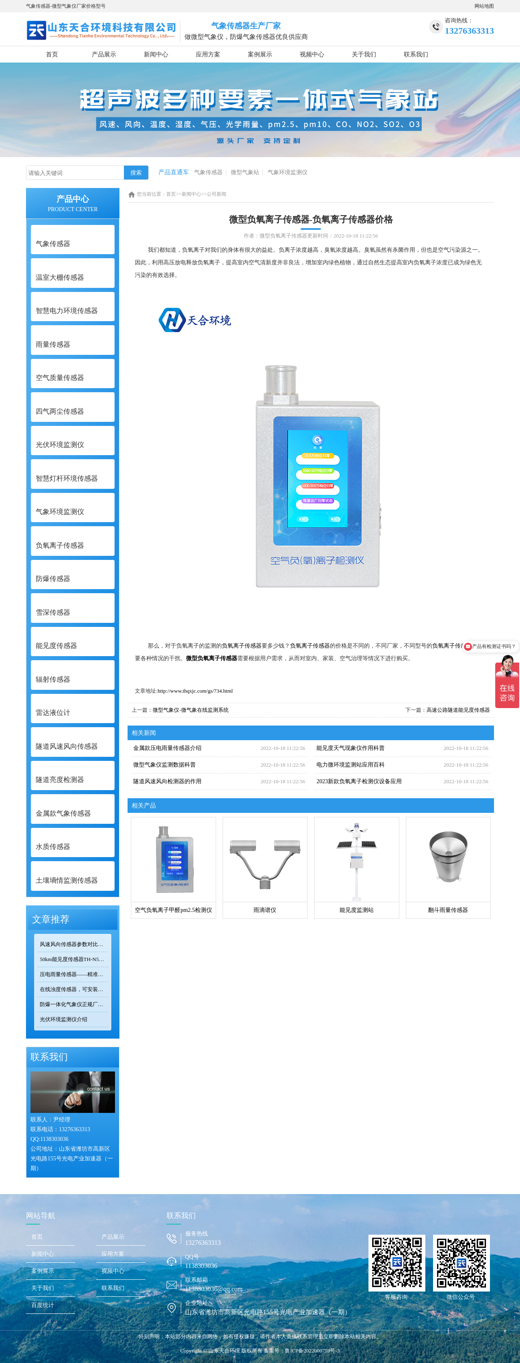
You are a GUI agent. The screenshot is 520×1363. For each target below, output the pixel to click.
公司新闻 (216, 194)
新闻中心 (156, 54)
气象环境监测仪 (288, 172)
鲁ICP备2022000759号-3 (312, 1351)
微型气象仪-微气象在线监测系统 (190, 710)
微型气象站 (245, 172)
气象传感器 (208, 172)
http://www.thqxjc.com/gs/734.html (195, 691)
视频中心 (312, 54)
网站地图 (484, 6)
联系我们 (416, 54)
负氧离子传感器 (242, 646)
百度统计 (42, 1305)
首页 (52, 54)
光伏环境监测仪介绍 (63, 1019)
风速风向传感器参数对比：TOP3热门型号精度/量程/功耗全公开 (74, 944)
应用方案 (208, 54)
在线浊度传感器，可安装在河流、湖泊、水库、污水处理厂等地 (74, 989)
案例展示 (260, 54)
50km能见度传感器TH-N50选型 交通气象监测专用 (74, 959)
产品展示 (104, 54)
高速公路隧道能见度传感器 (458, 710)
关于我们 (364, 54)
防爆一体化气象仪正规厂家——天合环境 (74, 1004)
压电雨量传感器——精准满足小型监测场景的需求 (74, 974)
